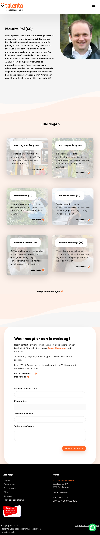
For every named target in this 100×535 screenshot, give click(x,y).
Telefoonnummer (23, 413)
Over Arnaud (10, 488)
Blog (6, 492)
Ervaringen (9, 484)
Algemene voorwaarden (87, 525)
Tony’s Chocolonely (58, 348)
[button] (92, 527)
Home (7, 480)
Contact (8, 496)
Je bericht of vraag (24, 426)
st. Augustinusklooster (63, 480)
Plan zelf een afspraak (14, 500)
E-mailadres (20, 401)
